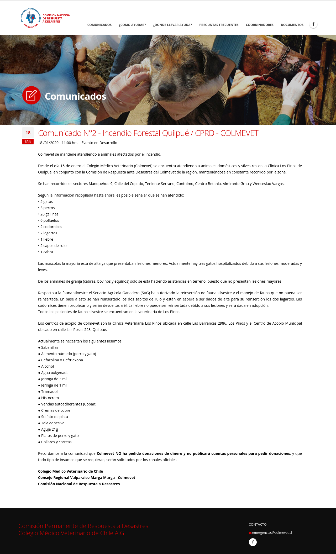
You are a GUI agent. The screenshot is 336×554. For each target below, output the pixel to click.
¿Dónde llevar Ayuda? (172, 25)
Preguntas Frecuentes (218, 25)
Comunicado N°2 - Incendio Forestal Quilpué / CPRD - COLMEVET (148, 132)
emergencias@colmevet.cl (272, 532)
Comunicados (99, 25)
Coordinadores (260, 25)
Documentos (292, 25)
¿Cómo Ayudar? (132, 25)
